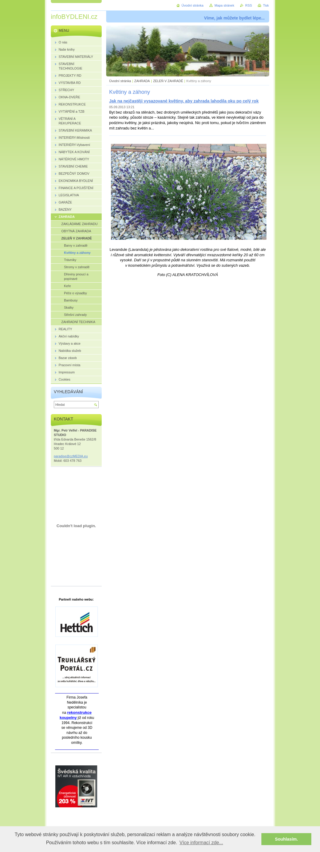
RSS (248, 5)
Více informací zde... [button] (201, 842)
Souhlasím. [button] (286, 839)
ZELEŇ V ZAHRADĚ (168, 81)
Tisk (266, 5)
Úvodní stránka (120, 81)
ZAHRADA (142, 81)
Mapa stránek (224, 5)
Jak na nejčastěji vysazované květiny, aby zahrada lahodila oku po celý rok (184, 101)
